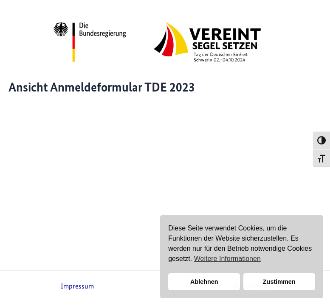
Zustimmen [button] (279, 281)
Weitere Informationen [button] (227, 258)
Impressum (77, 286)
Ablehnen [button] (204, 281)
